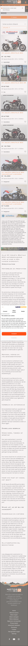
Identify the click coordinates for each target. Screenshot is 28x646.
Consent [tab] (5, 311)
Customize (14, 337)
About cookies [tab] (14, 311)
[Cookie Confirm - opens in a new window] (21, 307)
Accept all (13, 333)
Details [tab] (23, 311)
